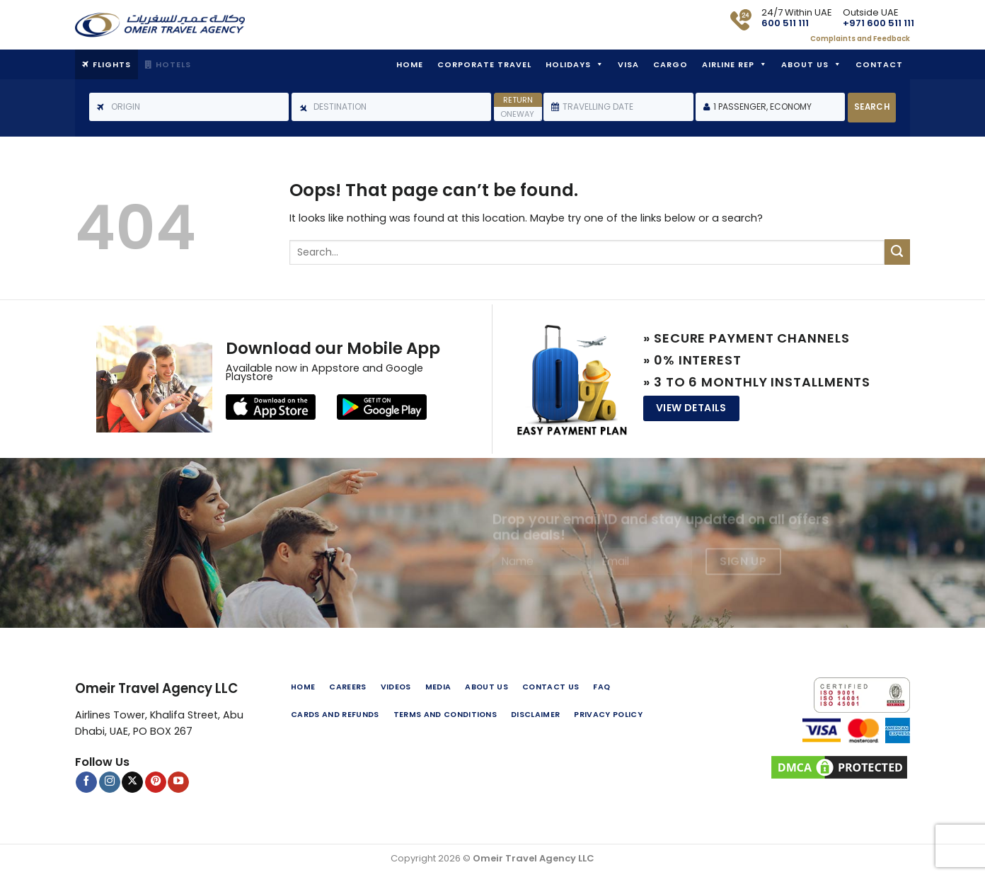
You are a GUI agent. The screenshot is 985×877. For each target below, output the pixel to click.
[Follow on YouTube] (178, 782)
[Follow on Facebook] (86, 782)
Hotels (173, 64)
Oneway (517, 114)
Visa (628, 64)
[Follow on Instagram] (109, 782)
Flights (112, 64)
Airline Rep (728, 64)
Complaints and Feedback (860, 38)
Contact (879, 64)
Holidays (568, 64)
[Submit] (897, 252)
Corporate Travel (484, 64)
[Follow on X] (132, 782)
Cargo (670, 64)
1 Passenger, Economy (762, 107)
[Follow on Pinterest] (155, 782)
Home (409, 64)
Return (518, 99)
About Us (805, 64)
